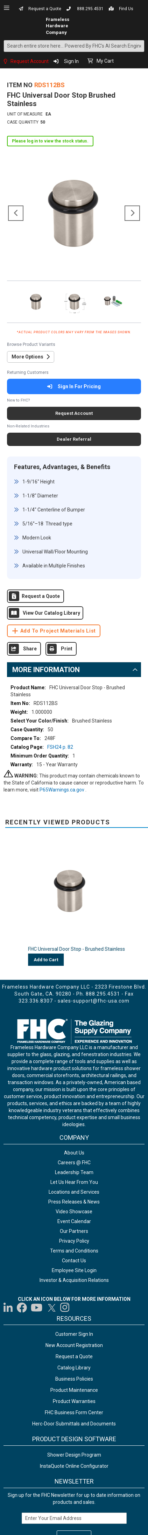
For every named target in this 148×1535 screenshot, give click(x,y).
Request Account (29, 61)
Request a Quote (44, 8)
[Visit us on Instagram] (65, 1307)
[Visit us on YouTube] (36, 1307)
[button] (15, 213)
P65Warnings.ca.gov (62, 790)
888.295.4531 (90, 8)
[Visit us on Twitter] (51, 1307)
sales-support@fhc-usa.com (93, 1001)
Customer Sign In (74, 1334)
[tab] (74, 669)
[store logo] (24, 26)
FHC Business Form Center (74, 1412)
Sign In (71, 61)
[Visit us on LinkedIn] (8, 1307)
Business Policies (74, 1379)
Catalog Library (74, 1367)
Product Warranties (74, 1401)
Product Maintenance (74, 1390)
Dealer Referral (74, 439)
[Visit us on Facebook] (22, 1307)
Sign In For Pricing (74, 386)
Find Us (126, 8)
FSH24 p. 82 (60, 747)
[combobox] (74, 46)
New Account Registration (74, 1345)
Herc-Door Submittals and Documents (74, 1423)
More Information (46, 669)
